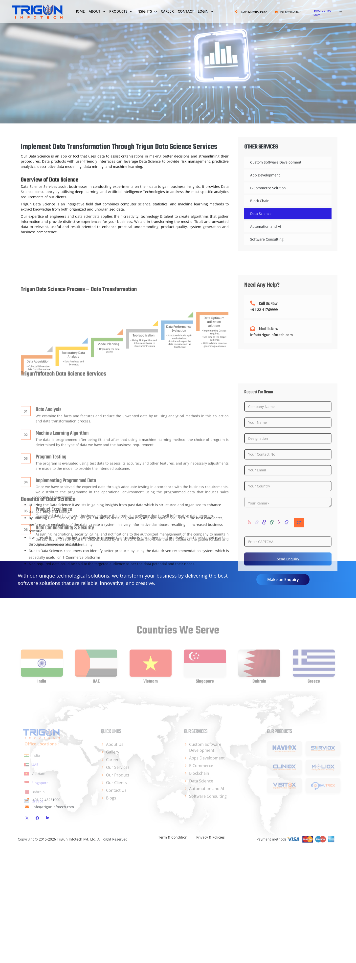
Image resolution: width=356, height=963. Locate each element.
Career (167, 11)
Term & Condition (172, 837)
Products (118, 11)
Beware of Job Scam (322, 13)
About (94, 11)
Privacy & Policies (210, 837)
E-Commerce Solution (268, 205)
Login (203, 11)
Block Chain (259, 218)
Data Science (260, 230)
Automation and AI (265, 243)
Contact (186, 11)
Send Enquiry (288, 654)
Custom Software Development (275, 179)
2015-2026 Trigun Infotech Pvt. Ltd (67, 839)
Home (79, 11)
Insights (144, 11)
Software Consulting (267, 256)
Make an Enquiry (283, 579)
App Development (265, 192)
